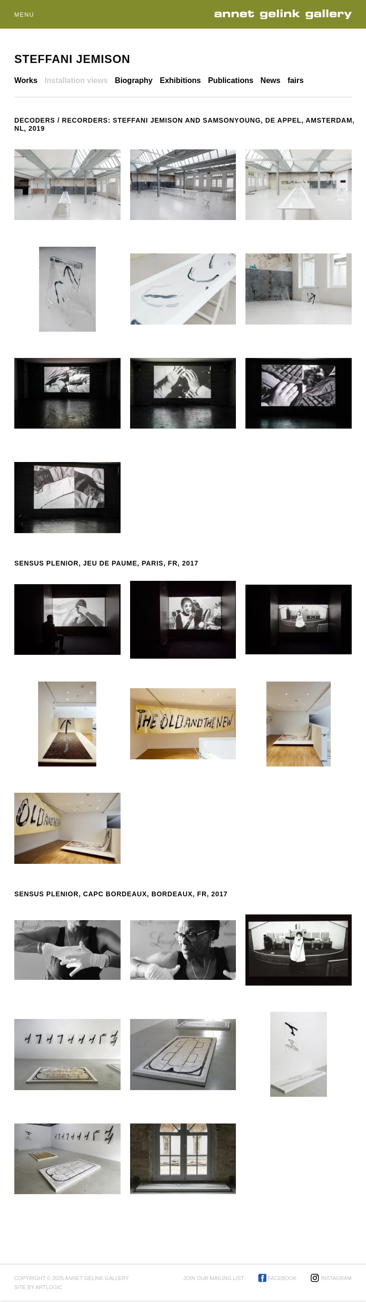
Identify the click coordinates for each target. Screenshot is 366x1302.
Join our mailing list (213, 1278)
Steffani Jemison (72, 58)
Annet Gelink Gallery (285, 15)
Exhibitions (180, 80)
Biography (133, 80)
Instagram (336, 1278)
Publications (230, 80)
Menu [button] (24, 14)
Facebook (282, 1278)
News (271, 80)
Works (26, 80)
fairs (295, 80)
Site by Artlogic (38, 1287)
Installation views (76, 80)
